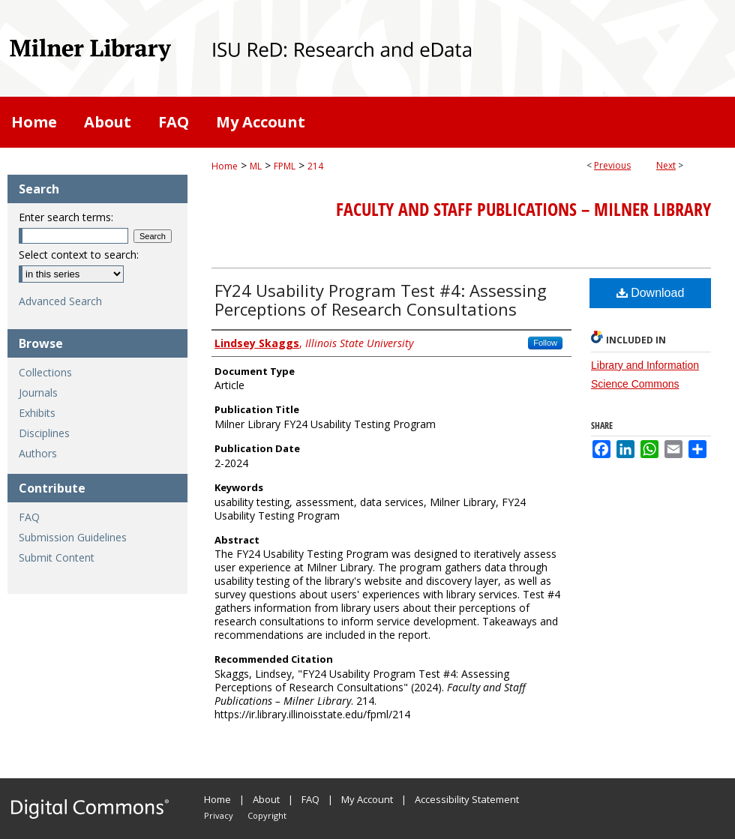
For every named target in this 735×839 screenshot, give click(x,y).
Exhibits (37, 413)
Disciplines (44, 433)
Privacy (218, 815)
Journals (38, 392)
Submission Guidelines (73, 537)
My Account (367, 799)
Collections (45, 372)
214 (315, 166)
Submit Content (56, 557)
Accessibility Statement (467, 799)
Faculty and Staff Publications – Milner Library (523, 209)
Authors (38, 453)
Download (650, 292)
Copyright (267, 815)
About (266, 799)
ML (256, 166)
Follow (545, 342)
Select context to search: (79, 254)
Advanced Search (60, 301)
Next (666, 165)
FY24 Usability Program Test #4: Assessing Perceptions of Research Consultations (380, 299)
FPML (285, 166)
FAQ (29, 517)
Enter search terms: (66, 217)
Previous (612, 165)
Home (225, 166)
